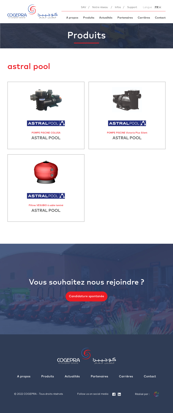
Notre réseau (100, 7)
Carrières (144, 17)
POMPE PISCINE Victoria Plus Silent (127, 133)
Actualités (105, 17)
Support (132, 7)
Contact (160, 17)
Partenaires (125, 17)
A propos (72, 17)
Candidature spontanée (86, 296)
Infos (118, 7)
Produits (88, 17)
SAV (83, 7)
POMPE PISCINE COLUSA (46, 133)
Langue (147, 7)
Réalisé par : (147, 394)
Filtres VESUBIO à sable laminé (46, 205)
